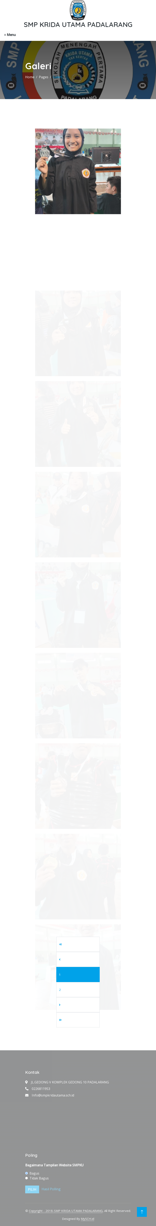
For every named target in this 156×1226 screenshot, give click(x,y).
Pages (43, 77)
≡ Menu (10, 34)
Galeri (57, 77)
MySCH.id (87, 1219)
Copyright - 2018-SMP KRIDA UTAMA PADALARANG (66, 1211)
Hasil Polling (51, 1189)
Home (29, 77)
